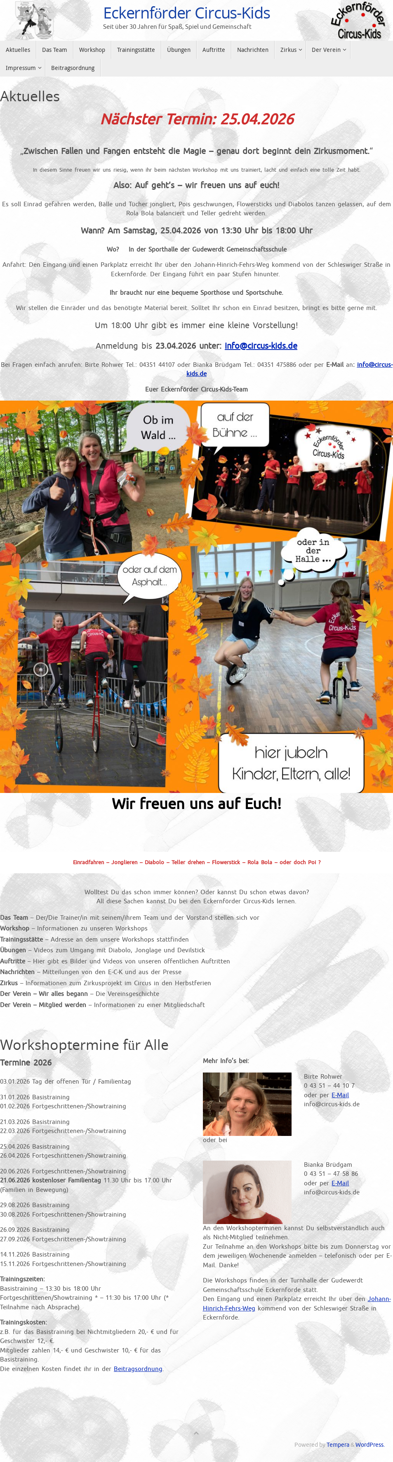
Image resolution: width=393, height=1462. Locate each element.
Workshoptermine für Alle (84, 1044)
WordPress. (370, 1444)
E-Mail (340, 1095)
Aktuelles (30, 95)
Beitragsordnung (138, 1369)
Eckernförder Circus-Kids (186, 12)
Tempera (338, 1444)
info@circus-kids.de (261, 346)
